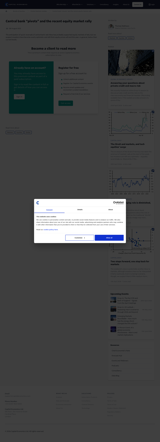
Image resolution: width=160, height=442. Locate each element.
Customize (80, 238)
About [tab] (110, 209)
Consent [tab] (49, 210)
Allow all (109, 238)
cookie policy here (51, 229)
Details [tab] (80, 209)
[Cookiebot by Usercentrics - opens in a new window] (115, 202)
